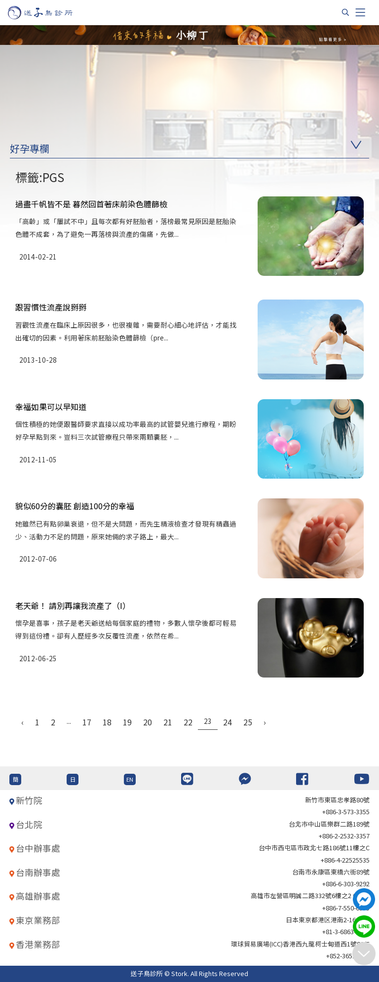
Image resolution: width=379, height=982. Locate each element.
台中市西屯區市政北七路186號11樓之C (314, 847)
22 (188, 722)
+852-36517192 (348, 955)
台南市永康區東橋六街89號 (331, 871)
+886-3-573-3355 (346, 811)
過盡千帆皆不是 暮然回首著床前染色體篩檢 (91, 204)
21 (167, 722)
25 (247, 722)
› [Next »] (265, 722)
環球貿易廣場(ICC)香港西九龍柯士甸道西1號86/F (300, 943)
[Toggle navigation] (360, 12)
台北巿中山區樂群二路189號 (329, 824)
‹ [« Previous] (22, 722)
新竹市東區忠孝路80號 (337, 799)
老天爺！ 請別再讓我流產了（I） (72, 605)
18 (107, 722)
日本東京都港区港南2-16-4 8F (328, 919)
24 (227, 722)
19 (127, 722)
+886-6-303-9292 (346, 883)
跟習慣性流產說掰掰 (50, 307)
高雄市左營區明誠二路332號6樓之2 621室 (310, 895)
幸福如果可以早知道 (50, 407)
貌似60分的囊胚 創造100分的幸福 (74, 506)
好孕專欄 (29, 148)
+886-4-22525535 (345, 860)
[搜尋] (345, 12)
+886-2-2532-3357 (344, 835)
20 (147, 722)
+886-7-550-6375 (346, 907)
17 (86, 722)
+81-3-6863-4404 (346, 931)
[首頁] (49, 12)
